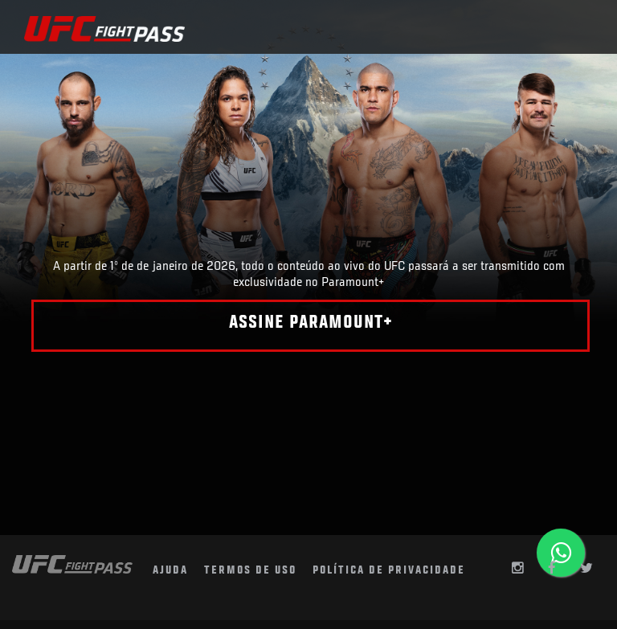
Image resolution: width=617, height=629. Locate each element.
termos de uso (250, 570)
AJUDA (170, 570)
